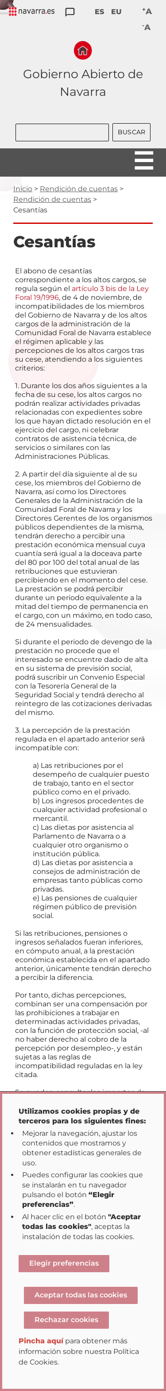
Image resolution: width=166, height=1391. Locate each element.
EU (116, 12)
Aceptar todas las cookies (81, 1295)
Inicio (22, 189)
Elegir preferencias (64, 1263)
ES (99, 12)
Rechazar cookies (66, 1319)
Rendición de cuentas (79, 189)
